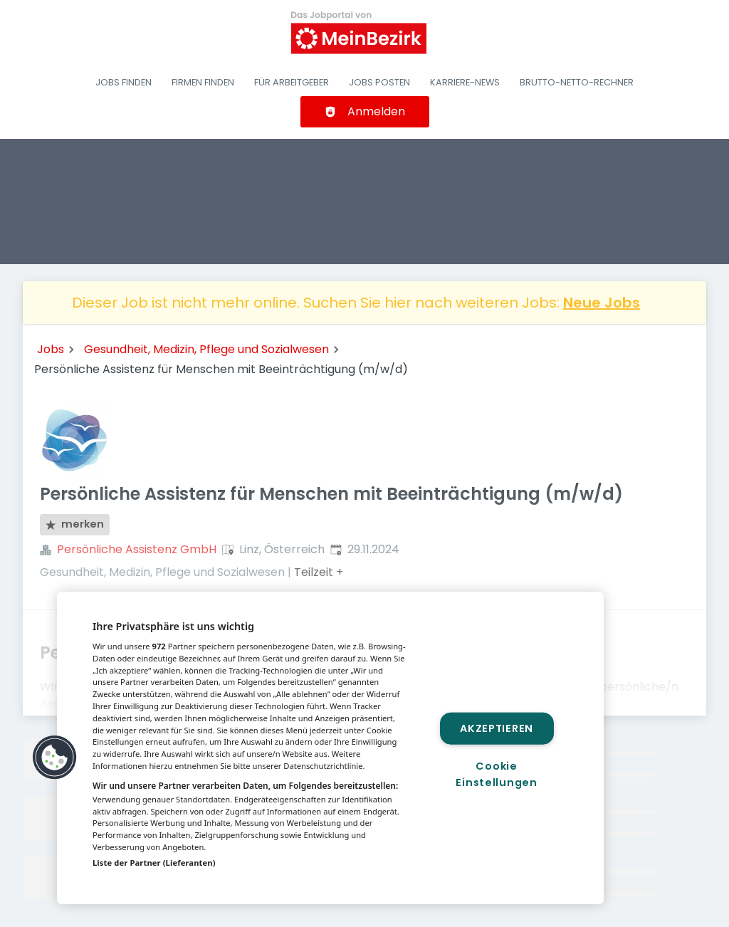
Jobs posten (379, 82)
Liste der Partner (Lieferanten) (154, 862)
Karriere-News (465, 82)
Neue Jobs (601, 303)
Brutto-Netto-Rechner (577, 82)
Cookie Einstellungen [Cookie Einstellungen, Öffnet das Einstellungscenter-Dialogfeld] (496, 774)
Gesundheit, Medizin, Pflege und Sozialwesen (206, 349)
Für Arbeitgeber (291, 82)
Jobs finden (123, 82)
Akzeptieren (496, 728)
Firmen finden (203, 82)
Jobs (50, 349)
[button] (55, 757)
